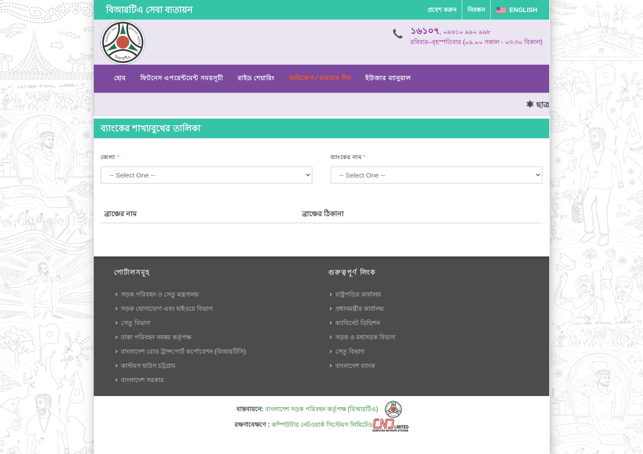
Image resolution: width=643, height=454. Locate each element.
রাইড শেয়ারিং (256, 78)
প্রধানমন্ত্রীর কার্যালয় (359, 308)
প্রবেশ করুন (441, 9)
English (516, 9)
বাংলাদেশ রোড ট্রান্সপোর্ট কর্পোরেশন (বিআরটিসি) (183, 351)
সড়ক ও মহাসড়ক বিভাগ (365, 337)
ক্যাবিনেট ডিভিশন (357, 322)
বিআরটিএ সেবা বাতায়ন (149, 10)
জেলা (110, 157)
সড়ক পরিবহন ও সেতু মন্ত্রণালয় (160, 294)
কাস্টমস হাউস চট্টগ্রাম (148, 365)
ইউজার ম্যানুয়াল (387, 78)
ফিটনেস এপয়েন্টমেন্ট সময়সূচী (181, 78)
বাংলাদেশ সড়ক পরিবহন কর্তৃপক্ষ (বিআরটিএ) (333, 409)
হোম (120, 78)
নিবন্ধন (476, 9)
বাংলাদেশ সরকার (142, 380)
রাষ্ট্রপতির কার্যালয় (358, 294)
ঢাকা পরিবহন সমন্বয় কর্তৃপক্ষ (156, 337)
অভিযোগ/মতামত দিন (320, 78)
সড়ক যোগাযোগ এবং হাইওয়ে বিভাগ (167, 308)
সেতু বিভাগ (135, 322)
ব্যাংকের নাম (348, 157)
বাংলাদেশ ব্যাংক (355, 365)
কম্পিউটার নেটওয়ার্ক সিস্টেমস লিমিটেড (340, 424)
